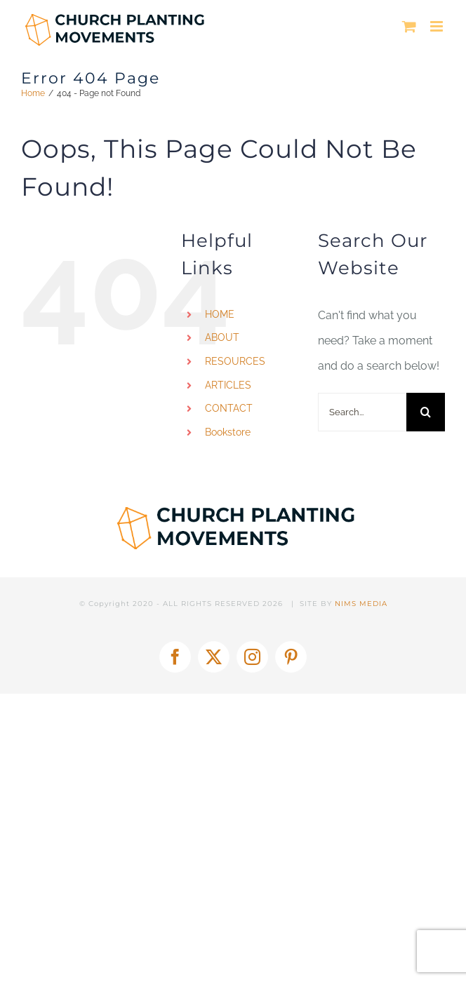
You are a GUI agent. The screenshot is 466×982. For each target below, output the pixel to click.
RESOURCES (235, 361)
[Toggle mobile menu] (437, 26)
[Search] (425, 412)
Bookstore (228, 432)
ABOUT (222, 337)
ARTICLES (228, 385)
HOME (219, 314)
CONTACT (229, 408)
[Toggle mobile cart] (409, 26)
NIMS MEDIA (361, 603)
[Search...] (362, 412)
